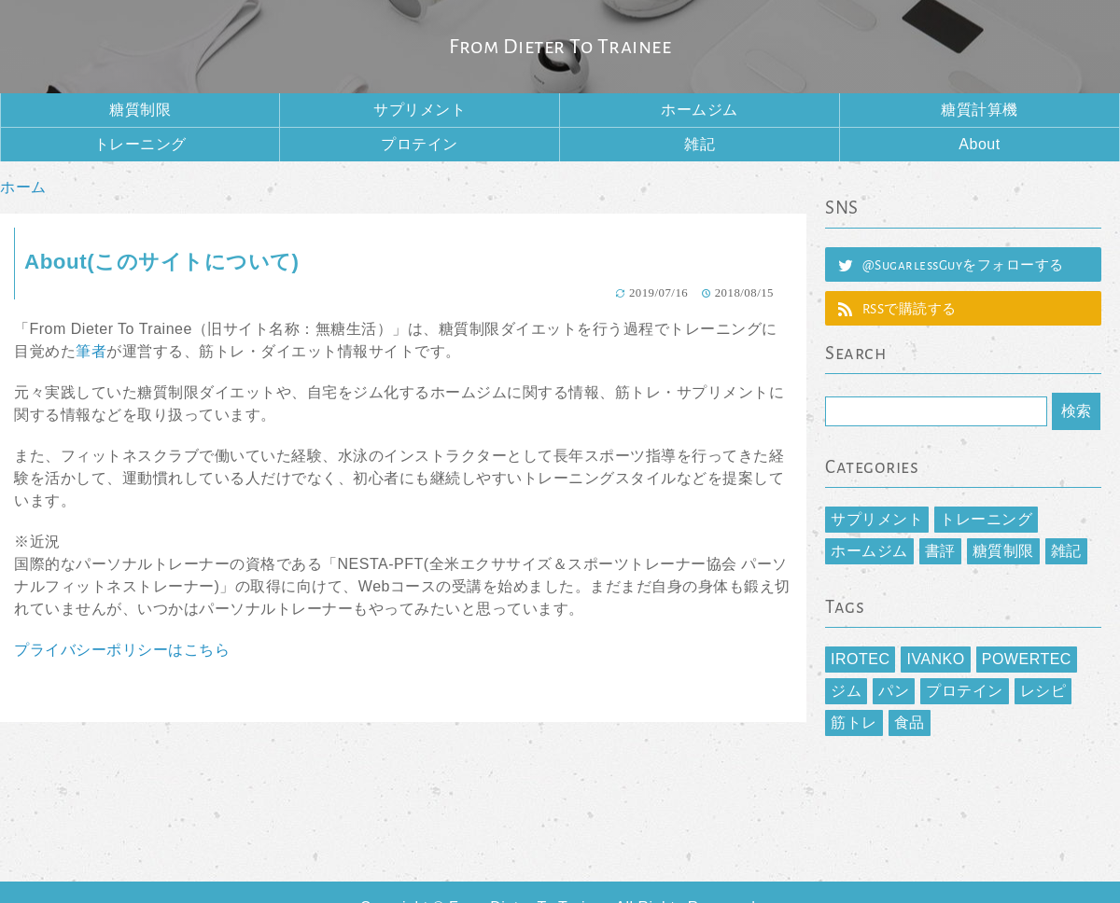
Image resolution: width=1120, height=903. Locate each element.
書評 (940, 551)
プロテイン (419, 144)
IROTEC (860, 659)
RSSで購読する (909, 309)
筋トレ (854, 722)
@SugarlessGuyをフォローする (963, 265)
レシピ (1043, 691)
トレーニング (140, 144)
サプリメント (419, 110)
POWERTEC (1026, 659)
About (979, 144)
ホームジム (699, 110)
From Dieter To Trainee (560, 46)
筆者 (91, 351)
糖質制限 (140, 110)
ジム (846, 691)
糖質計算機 (979, 110)
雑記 (699, 144)
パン (893, 691)
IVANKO (935, 659)
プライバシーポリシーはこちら (122, 650)
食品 (909, 722)
